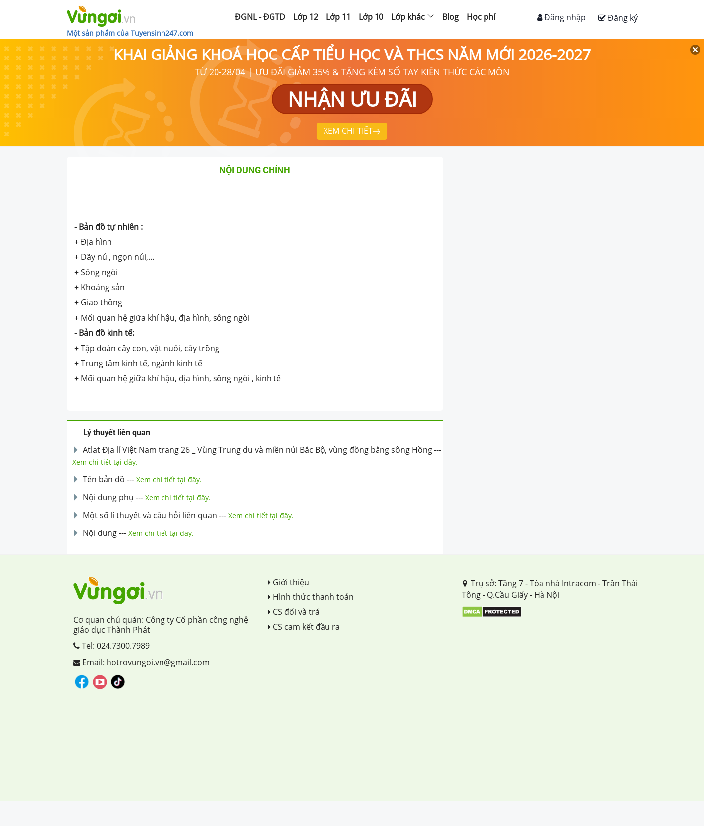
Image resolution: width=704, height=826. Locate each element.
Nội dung (100, 533)
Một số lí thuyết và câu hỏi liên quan (150, 515)
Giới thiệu (288, 582)
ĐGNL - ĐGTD (260, 16)
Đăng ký (618, 17)
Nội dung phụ (108, 497)
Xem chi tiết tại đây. (105, 462)
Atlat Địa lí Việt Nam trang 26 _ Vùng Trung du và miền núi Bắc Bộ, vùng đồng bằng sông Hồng (257, 449)
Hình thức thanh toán (311, 596)
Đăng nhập (561, 17)
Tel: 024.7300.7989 (111, 645)
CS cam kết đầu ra (304, 626)
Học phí (481, 16)
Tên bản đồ (104, 479)
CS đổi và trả (294, 611)
